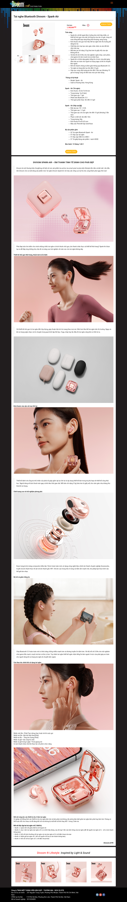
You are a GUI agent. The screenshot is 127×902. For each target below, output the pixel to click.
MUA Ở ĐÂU (106, 24)
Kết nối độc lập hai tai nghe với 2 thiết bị (28, 825)
